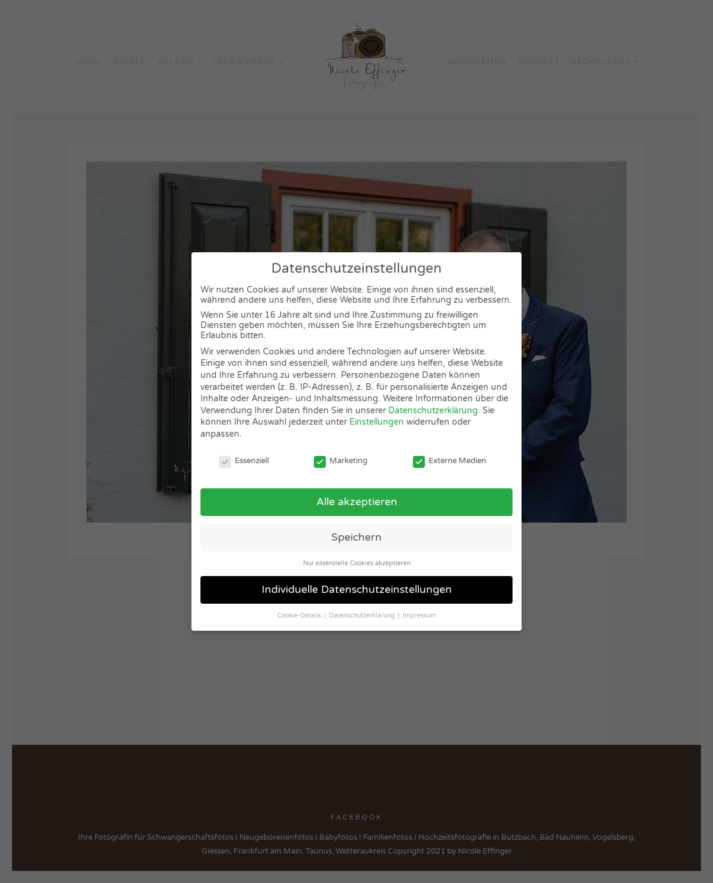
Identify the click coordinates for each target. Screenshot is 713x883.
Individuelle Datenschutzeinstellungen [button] (357, 589)
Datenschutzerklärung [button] (363, 615)
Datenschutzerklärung (433, 410)
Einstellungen (376, 422)
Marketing (340, 461)
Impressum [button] (419, 615)
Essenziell (244, 461)
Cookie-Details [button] (300, 615)
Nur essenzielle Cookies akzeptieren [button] (357, 563)
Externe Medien (449, 461)
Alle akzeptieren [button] (356, 502)
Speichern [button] (356, 537)
